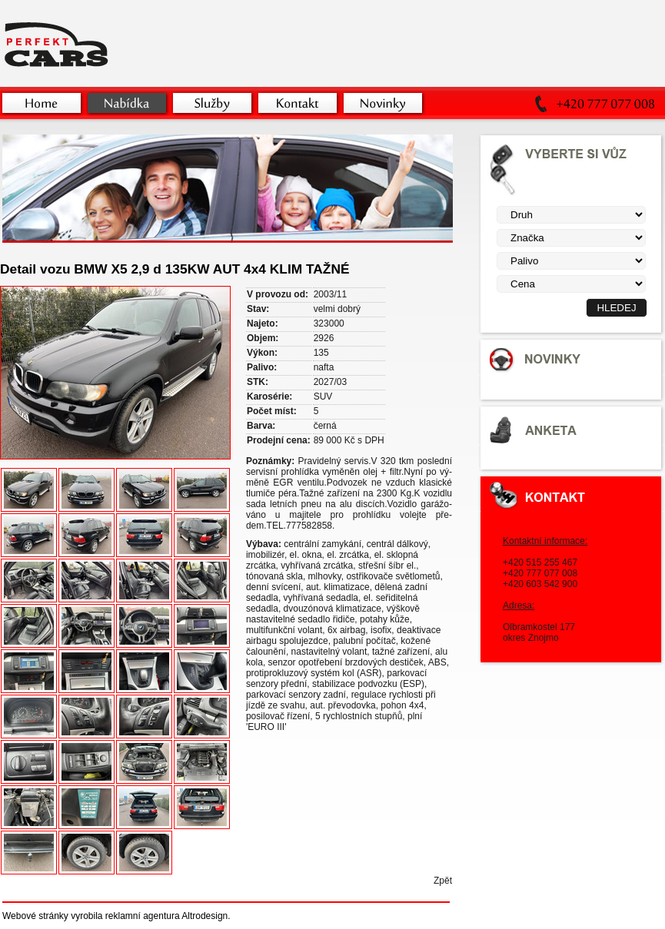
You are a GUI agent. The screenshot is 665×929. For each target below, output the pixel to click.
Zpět (443, 880)
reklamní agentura (142, 916)
